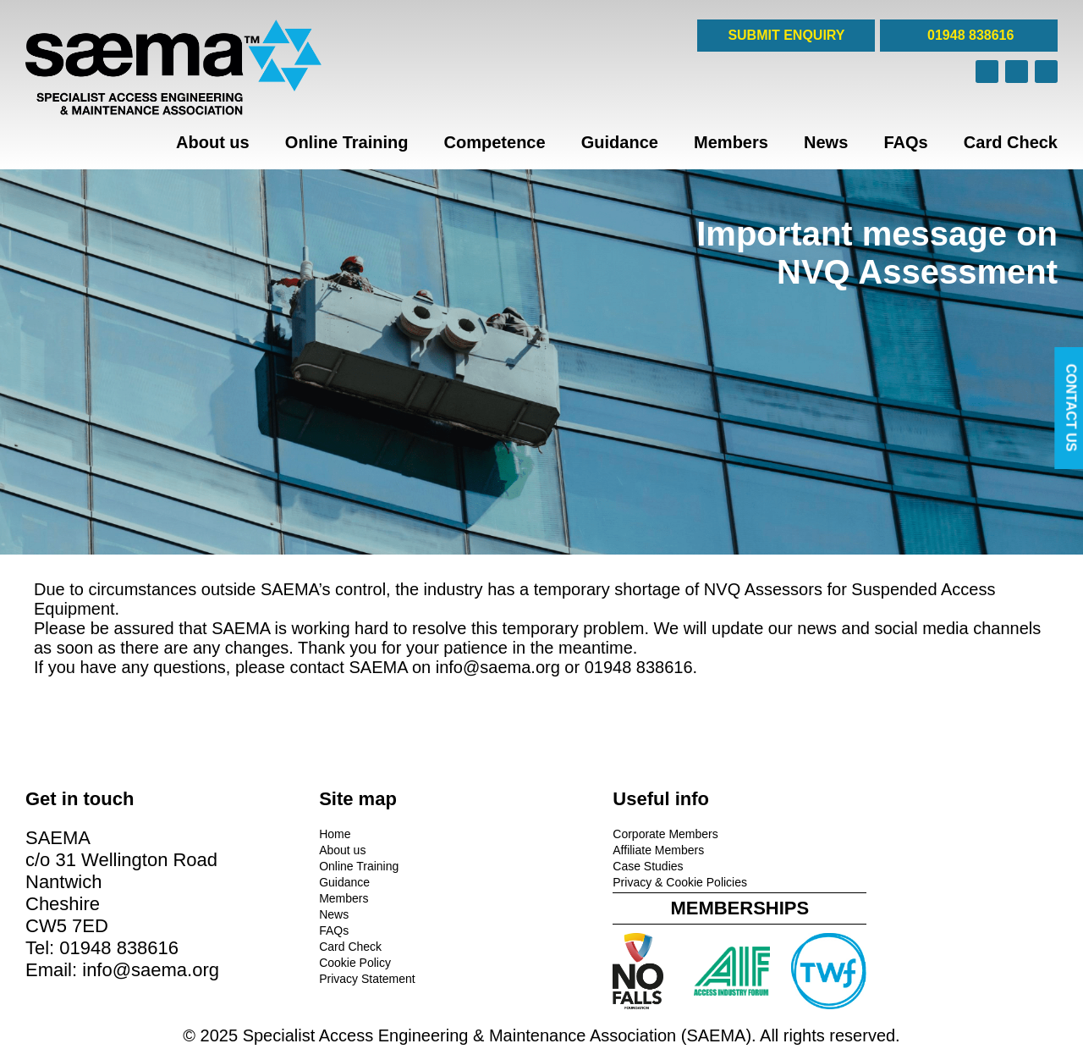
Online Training (347, 142)
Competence (495, 142)
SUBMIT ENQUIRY (786, 35)
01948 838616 (969, 35)
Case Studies (587, 865)
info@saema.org (498, 667)
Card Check (1011, 142)
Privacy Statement (337, 978)
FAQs (905, 142)
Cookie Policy (324, 962)
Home (304, 833)
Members (731, 142)
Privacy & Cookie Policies (619, 881)
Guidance (619, 142)
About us (213, 142)
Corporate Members (604, 833)
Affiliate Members (597, 849)
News (826, 142)
